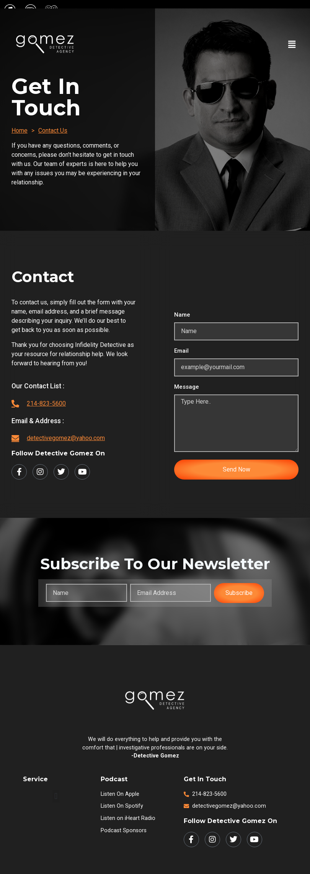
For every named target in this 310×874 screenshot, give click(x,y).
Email (181, 351)
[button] (292, 44)
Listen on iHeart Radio (128, 818)
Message (186, 387)
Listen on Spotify (122, 806)
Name (182, 315)
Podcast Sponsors (124, 830)
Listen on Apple (120, 794)
